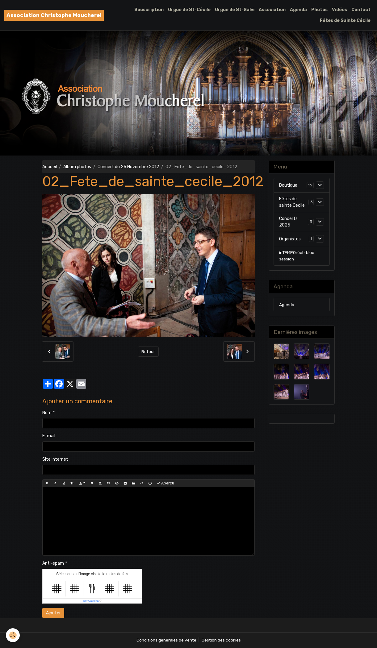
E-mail (48, 435)
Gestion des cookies (221, 640)
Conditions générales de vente (166, 640)
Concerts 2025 (288, 222)
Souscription (149, 9)
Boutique (288, 185)
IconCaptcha (91, 600)
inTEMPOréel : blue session (297, 256)
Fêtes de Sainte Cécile (345, 20)
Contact (361, 9)
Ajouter (53, 613)
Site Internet (55, 459)
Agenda (298, 9)
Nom (47, 412)
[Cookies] (13, 635)
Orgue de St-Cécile (189, 9)
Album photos (77, 166)
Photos (319, 9)
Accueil (49, 166)
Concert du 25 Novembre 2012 (128, 166)
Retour (148, 351)
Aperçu (165, 483)
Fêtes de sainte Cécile (292, 202)
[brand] (54, 15)
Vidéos (339, 9)
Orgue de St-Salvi (234, 9)
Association (272, 9)
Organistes (290, 239)
